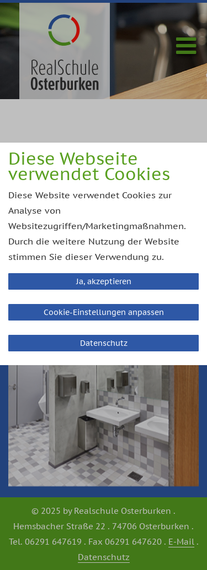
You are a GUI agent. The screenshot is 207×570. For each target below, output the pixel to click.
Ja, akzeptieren (103, 281)
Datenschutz (104, 343)
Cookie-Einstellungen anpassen (104, 312)
